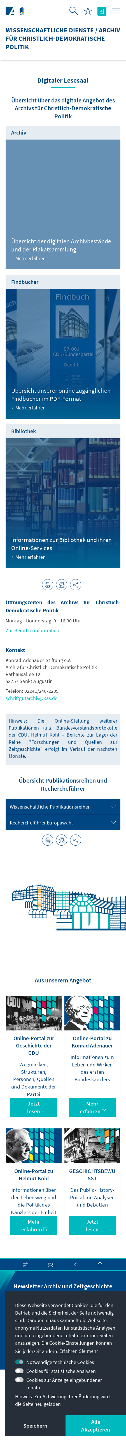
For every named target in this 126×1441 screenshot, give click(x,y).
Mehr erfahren (93, 1107)
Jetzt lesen (33, 1107)
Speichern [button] (35, 1425)
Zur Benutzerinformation (33, 630)
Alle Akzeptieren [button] (95, 1425)
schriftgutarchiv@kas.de (32, 698)
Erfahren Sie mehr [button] (78, 1351)
